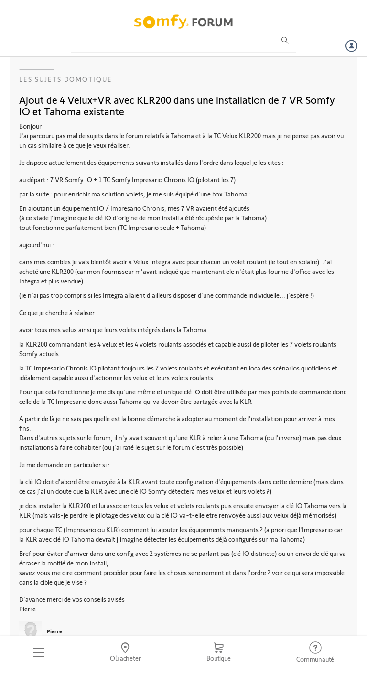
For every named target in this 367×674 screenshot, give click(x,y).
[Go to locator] (125, 652)
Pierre (54, 631)
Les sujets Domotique (65, 79)
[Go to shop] (218, 652)
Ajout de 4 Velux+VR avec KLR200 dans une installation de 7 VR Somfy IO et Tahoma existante (177, 105)
